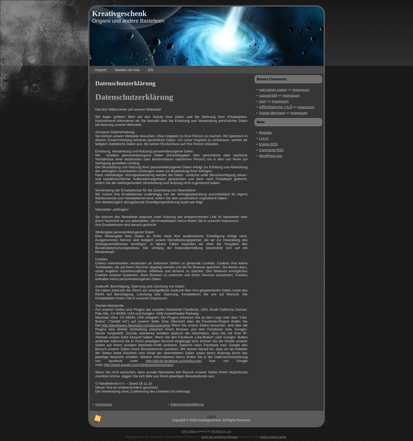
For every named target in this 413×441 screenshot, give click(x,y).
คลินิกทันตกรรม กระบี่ (275, 107)
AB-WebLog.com (221, 431)
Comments (271, 150)
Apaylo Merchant (272, 113)
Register (265, 133)
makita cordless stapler (273, 436)
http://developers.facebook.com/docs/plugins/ (136, 325)
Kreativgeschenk (119, 13)
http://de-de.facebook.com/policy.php (174, 361)
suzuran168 (268, 95)
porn (262, 101)
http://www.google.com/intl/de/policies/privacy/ (138, 365)
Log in (263, 138)
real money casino (273, 90)
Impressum (301, 90)
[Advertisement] (277, 242)
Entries (268, 144)
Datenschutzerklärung (125, 83)
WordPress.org (270, 156)
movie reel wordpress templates (219, 436)
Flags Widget (188, 431)
